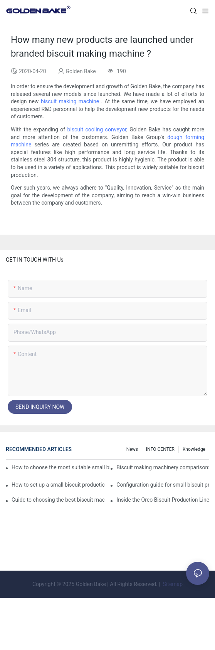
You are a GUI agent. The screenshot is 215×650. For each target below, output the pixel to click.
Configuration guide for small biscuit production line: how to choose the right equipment (162, 485)
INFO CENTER (160, 449)
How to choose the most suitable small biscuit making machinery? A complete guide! (61, 467)
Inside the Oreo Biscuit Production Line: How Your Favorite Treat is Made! (162, 500)
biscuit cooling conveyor (96, 129)
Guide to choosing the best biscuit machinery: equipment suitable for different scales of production (58, 500)
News (132, 449)
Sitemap (172, 584)
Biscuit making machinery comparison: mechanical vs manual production (162, 467)
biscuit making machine (70, 101)
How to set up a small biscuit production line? (58, 485)
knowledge (194, 449)
